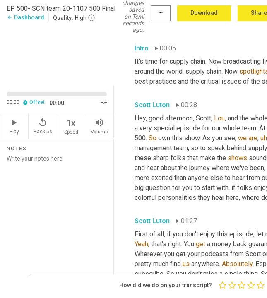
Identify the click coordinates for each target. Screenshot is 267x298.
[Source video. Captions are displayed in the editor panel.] (57, 55)
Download (204, 13)
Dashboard (25, 17)
